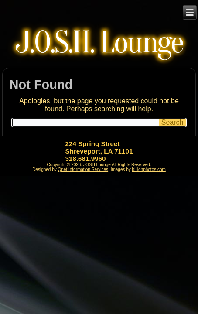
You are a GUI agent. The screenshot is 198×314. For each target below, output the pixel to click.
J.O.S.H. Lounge (99, 42)
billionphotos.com (149, 169)
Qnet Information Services (83, 169)
